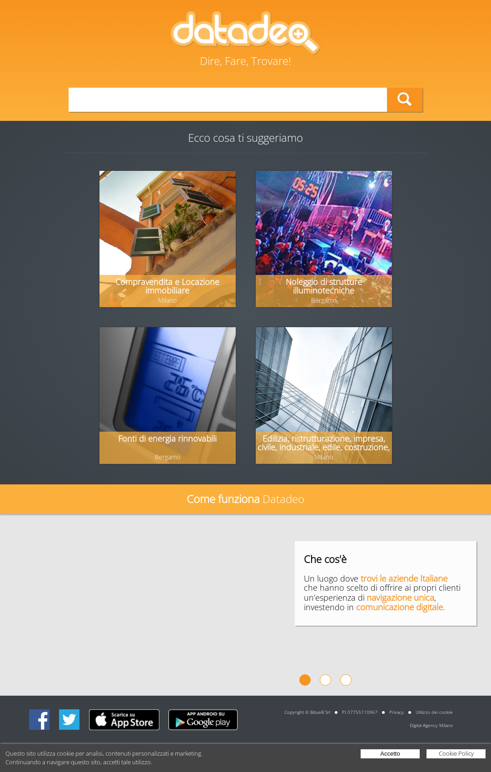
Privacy (396, 712)
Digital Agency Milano (431, 725)
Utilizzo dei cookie (434, 712)
